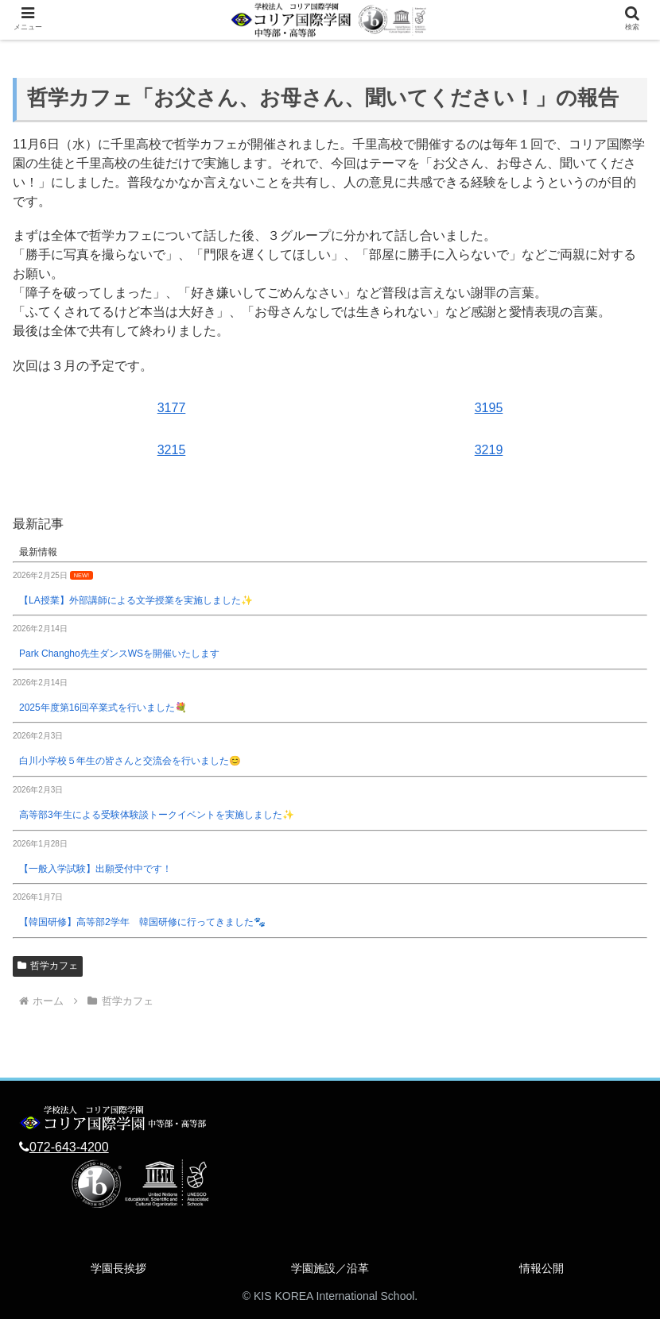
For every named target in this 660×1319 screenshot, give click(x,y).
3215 (171, 450)
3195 (489, 408)
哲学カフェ (47, 965)
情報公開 (541, 1268)
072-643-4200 (69, 1147)
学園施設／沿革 (330, 1268)
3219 (489, 450)
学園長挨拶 (118, 1268)
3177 (171, 408)
